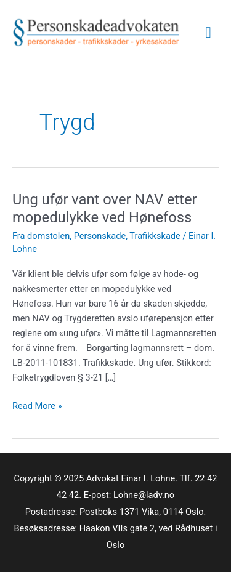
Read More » (37, 405)
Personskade (100, 235)
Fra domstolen (41, 235)
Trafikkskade (154, 235)
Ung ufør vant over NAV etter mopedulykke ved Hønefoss (104, 208)
